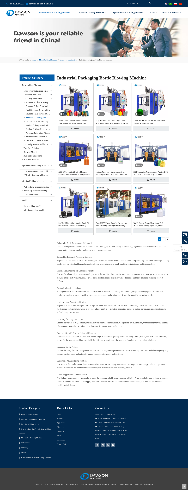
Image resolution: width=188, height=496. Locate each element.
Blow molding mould (32, 206)
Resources (60, 431)
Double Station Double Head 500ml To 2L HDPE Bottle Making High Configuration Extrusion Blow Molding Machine (149, 224)
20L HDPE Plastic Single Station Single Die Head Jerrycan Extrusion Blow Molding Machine (73, 224)
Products (60, 418)
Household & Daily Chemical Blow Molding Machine (40, 114)
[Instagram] (113, 445)
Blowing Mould (30, 152)
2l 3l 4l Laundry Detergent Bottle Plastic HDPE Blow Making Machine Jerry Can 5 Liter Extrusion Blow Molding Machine (151, 173)
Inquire (75, 129)
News (59, 436)
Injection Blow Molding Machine (35, 165)
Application (61, 423)
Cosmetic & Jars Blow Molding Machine (40, 106)
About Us (60, 427)
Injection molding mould (34, 210)
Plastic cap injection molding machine (39, 191)
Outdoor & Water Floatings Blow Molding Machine (40, 129)
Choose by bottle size (32, 95)
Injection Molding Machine (33, 181)
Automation (24, 443)
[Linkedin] (103, 445)
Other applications (31, 194)
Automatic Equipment (33, 156)
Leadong (113, 484)
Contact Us (61, 440)
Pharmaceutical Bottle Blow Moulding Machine (40, 137)
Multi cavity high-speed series (36, 91)
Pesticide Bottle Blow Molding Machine (40, 133)
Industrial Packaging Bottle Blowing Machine (40, 118)
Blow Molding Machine (31, 85)
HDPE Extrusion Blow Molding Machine (35, 458)
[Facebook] (97, 445)
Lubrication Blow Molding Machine (40, 121)
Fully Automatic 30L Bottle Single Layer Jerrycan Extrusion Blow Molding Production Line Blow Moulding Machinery (112, 122)
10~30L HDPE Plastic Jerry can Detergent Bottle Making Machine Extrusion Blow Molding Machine (73, 122)
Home (59, 414)
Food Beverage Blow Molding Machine (40, 110)
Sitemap (121, 484)
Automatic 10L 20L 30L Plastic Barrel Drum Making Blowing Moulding (150, 122)
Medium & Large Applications (38, 125)
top (184, 486)
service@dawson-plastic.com (41, 4)
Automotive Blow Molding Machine (40, 102)
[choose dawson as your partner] (94, 37)
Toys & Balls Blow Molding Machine (40, 140)
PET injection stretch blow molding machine (39, 175)
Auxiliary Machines (32, 160)
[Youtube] (108, 445)
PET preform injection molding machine (39, 187)
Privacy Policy (62, 444)
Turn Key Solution (31, 148)
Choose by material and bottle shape (38, 144)
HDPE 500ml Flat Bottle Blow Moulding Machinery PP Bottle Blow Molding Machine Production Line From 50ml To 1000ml (74, 173)
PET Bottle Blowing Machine (31, 438)
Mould (24, 200)
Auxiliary (23, 448)
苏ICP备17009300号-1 (144, 484)
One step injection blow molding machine (39, 171)
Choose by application (33, 98)
